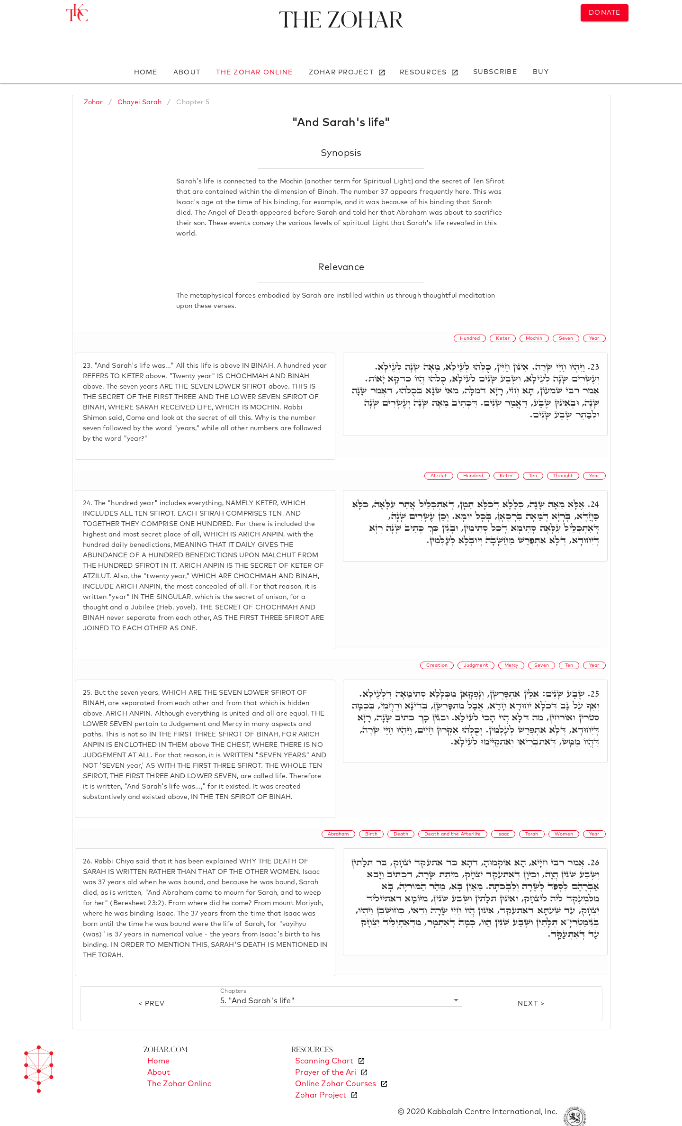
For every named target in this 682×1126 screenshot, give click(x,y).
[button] (341, 1000)
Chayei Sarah (139, 102)
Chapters (233, 991)
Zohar (93, 102)
